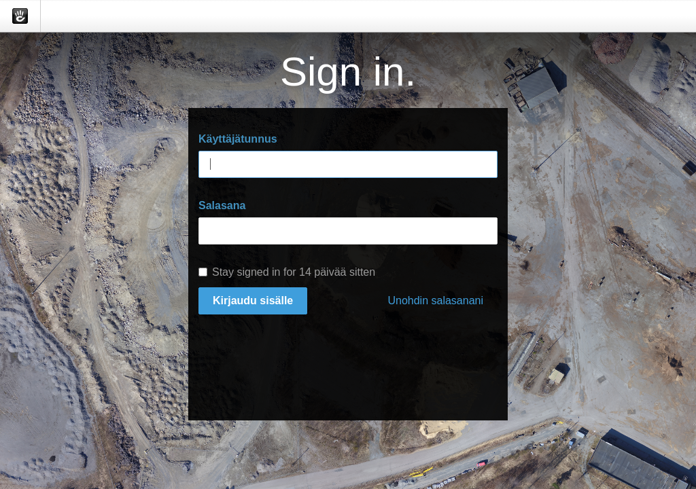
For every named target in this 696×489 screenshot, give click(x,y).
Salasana (221, 205)
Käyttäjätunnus (237, 139)
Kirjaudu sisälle (253, 300)
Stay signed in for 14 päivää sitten (286, 272)
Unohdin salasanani (435, 300)
